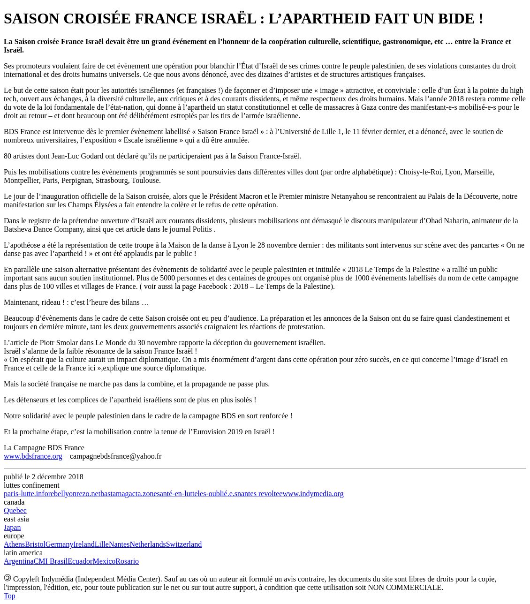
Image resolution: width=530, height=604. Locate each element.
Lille (102, 544)
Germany (59, 544)
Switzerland (184, 544)
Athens (14, 544)
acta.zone (143, 494)
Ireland (83, 544)
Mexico (103, 561)
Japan (12, 527)
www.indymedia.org (312, 494)
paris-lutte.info (26, 494)
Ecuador (80, 561)
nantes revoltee (259, 494)
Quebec (15, 510)
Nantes (119, 544)
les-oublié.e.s (217, 494)
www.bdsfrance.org (33, 456)
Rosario (127, 561)
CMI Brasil (51, 561)
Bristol (35, 544)
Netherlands (147, 544)
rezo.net (88, 494)
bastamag (114, 494)
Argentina (19, 561)
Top (9, 596)
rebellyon (62, 494)
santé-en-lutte (177, 494)
